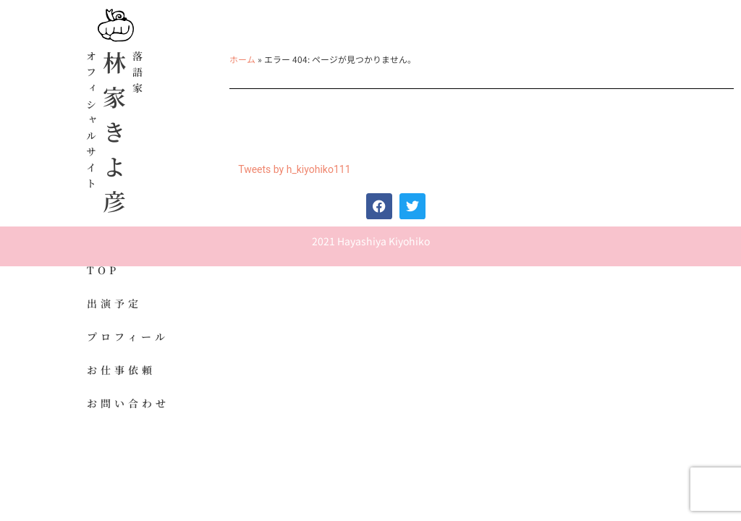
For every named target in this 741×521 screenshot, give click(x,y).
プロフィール (128, 336)
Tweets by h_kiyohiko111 (294, 169)
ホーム (242, 59)
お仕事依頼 (121, 370)
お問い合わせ (128, 403)
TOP (103, 270)
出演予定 (114, 303)
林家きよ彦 (114, 137)
